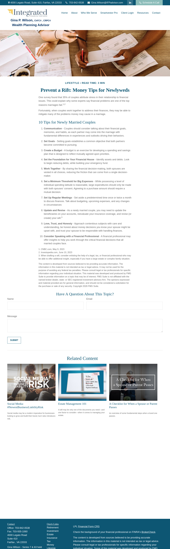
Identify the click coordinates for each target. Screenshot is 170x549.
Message (12, 316)
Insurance (52, 538)
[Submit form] (14, 340)
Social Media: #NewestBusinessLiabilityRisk (25, 405)
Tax (49, 541)
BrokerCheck (148, 532)
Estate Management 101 (72, 403)
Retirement (53, 527)
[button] (64, 12)
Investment (53, 531)
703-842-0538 (74, 2)
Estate (50, 534)
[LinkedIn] (130, 2)
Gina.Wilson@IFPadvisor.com (105, 2)
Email (89, 299)
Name (10, 299)
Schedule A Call (149, 2)
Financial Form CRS (88, 526)
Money (50, 544)
